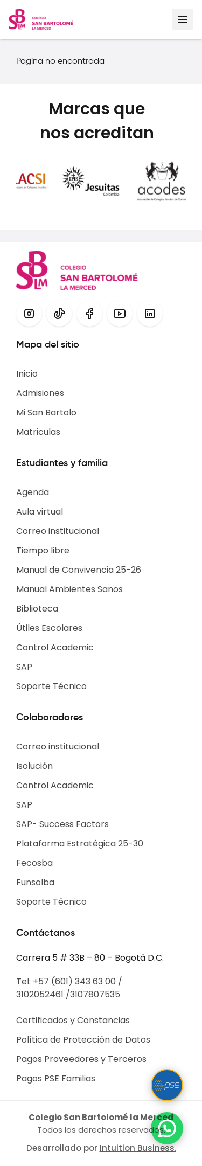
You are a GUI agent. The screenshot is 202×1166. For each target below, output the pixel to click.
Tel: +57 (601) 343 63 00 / (69, 981)
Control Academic (55, 647)
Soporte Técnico (51, 686)
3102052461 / (43, 994)
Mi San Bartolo (46, 412)
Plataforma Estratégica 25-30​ (79, 843)
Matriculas (38, 432)
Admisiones (40, 393)
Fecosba (34, 863)
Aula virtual (39, 511)
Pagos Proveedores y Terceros (81, 1059)
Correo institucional (57, 531)
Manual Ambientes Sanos (69, 589)
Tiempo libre (42, 550)
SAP (24, 667)
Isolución (34, 766)
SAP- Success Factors (62, 824)
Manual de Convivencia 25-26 (78, 570)
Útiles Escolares (49, 628)
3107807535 (95, 994)
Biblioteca (37, 608)
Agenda (32, 492)
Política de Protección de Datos (83, 1039)
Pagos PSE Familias (55, 1078)
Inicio (27, 373)
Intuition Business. (138, 1148)
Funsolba (35, 882)
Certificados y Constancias (73, 1020)
